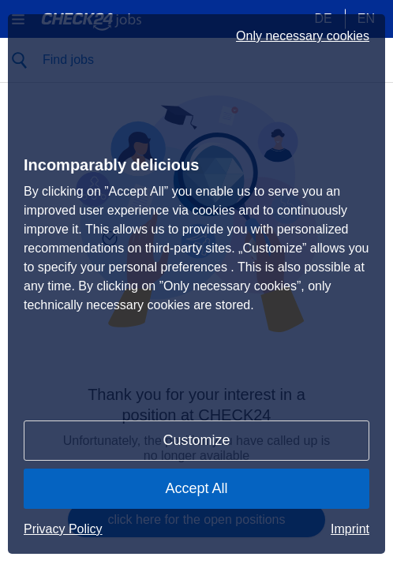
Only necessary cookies (302, 36)
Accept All (196, 488)
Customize (196, 440)
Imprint (350, 529)
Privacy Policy (63, 529)
